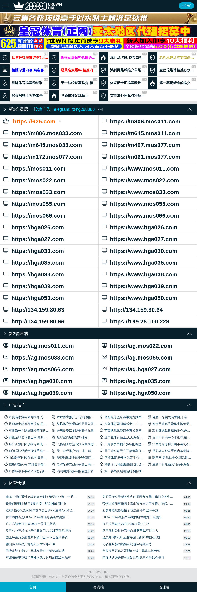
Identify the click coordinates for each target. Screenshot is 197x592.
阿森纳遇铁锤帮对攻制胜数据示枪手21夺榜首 (133, 557)
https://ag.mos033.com (47, 357)
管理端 (164, 587)
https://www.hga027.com (146, 238)
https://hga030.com (47, 250)
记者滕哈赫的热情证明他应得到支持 (127, 544)
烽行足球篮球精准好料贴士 (123, 57)
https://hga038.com (47, 274)
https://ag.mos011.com (47, 345)
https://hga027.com (47, 238)
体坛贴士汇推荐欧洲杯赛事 (123, 83)
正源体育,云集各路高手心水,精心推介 (122, 457)
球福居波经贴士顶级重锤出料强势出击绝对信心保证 (26, 451)
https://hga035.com (47, 262)
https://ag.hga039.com (47, 392)
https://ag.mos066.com (47, 369)
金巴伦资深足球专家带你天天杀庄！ (74, 430)
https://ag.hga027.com (146, 369)
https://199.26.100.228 (146, 321)
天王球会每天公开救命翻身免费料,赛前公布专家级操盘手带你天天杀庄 (122, 451)
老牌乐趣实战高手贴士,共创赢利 (74, 464)
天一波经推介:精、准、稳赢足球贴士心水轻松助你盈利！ (74, 451)
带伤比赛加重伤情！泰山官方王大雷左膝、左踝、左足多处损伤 (138, 503)
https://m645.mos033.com (47, 144)
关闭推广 (186, 5)
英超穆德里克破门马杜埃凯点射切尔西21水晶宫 (38, 557)
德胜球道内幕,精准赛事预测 (24, 70)
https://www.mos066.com (146, 215)
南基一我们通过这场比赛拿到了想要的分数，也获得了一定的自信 (41, 496)
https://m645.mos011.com (146, 132)
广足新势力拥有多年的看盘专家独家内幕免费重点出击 (122, 444)
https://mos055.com (47, 203)
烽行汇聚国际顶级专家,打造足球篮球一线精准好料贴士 (26, 444)
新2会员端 (18, 109)
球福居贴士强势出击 (24, 95)
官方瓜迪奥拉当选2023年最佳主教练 (31, 523)
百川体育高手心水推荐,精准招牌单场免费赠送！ (170, 437)
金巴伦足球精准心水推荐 (172, 70)
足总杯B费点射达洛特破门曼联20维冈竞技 (131, 537)
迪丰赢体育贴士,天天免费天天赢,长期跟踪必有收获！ (122, 437)
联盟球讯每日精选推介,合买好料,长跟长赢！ (170, 430)
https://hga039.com (47, 285)
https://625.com (47, 121)
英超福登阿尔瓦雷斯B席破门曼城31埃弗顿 (131, 550)
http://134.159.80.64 (146, 309)
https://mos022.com (47, 180)
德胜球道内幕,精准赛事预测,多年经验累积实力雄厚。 (26, 464)
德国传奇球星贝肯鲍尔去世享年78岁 (30, 544)
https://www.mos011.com (146, 168)
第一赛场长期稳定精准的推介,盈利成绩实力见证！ (122, 471)
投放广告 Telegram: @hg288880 (68, 109)
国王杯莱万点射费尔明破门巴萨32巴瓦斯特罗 (37, 537)
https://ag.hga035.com (146, 380)
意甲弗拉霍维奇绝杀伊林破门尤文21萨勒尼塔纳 (38, 530)
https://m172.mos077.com (47, 156)
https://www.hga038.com (146, 274)
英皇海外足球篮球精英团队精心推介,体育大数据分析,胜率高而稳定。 (26, 430)
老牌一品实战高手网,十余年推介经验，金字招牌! (170, 417)
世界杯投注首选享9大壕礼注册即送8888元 (24, 57)
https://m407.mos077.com (146, 144)
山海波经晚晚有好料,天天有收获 (26, 457)
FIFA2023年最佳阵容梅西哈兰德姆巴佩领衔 (132, 517)
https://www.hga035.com (146, 262)
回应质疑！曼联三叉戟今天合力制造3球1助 (35, 550)
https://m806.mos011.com (146, 121)
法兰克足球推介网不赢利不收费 (170, 444)
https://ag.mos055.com (146, 357)
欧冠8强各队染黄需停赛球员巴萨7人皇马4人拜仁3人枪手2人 (41, 510)
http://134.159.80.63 (47, 309)
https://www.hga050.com (146, 297)
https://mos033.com (47, 191)
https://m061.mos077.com (146, 156)
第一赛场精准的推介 (172, 83)
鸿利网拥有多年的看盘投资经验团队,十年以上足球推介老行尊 (74, 471)
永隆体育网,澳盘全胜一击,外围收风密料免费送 (122, 424)
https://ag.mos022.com (146, 345)
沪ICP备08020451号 (151, 576)
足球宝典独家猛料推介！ (71, 437)
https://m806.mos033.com (47, 132)
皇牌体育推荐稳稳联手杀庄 (24, 83)
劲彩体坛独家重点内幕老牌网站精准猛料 (170, 451)
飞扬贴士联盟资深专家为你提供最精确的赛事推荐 (74, 444)
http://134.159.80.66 (47, 321)
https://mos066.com (47, 215)
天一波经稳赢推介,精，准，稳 (73, 83)
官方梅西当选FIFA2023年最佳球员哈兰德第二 (37, 517)
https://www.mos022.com (146, 180)
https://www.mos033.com (146, 191)
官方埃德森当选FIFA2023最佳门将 (125, 523)
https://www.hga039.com (146, 285)
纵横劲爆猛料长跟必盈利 (73, 57)
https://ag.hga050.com (146, 392)
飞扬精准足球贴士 (73, 95)
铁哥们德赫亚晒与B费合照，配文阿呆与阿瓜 (36, 503)
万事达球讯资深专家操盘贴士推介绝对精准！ (122, 430)
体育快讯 (17, 483)
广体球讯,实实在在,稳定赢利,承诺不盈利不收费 (26, 471)
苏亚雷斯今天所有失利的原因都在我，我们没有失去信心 (138, 496)
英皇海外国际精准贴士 (122, 95)
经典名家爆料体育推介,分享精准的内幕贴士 (26, 417)
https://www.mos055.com (146, 203)
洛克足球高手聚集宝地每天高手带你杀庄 (170, 424)
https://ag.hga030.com (47, 380)
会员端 (98, 587)
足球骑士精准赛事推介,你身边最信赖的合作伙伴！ (26, 424)
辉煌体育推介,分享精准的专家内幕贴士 (74, 417)
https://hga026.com (47, 227)
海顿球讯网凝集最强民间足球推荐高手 (122, 464)
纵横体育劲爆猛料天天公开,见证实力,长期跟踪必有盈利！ (74, 424)
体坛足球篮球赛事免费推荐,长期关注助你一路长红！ (122, 417)
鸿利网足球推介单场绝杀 (123, 70)
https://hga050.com (47, 297)
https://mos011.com (47, 168)
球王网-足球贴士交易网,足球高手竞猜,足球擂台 (170, 457)
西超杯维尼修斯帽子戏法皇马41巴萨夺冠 (130, 510)
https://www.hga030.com (146, 250)
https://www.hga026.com (146, 227)
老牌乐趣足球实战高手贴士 (172, 57)
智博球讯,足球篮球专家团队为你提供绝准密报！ (74, 457)
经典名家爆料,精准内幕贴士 (73, 70)
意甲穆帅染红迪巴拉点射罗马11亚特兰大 (130, 530)
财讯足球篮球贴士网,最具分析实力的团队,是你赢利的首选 (26, 437)
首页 (32, 587)
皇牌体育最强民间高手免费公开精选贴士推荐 (170, 464)
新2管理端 (18, 333)
